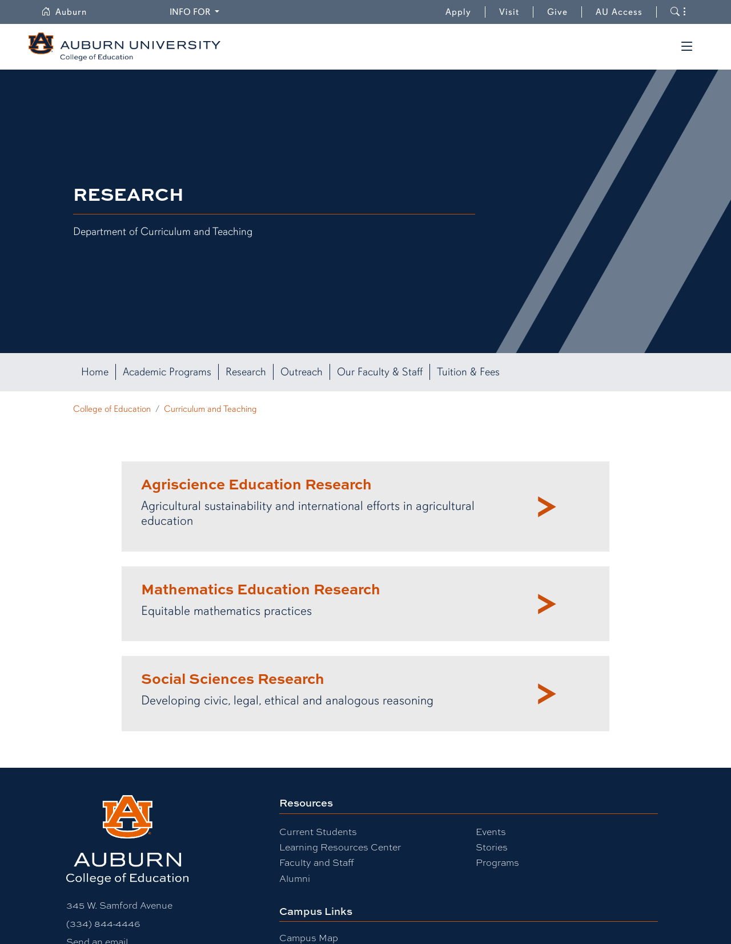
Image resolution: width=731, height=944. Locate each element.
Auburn (64, 12)
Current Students (318, 831)
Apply (458, 12)
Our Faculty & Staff (380, 372)
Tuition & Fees (468, 372)
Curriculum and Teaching (210, 409)
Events (491, 831)
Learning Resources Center (340, 846)
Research (246, 372)
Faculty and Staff (316, 862)
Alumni (294, 878)
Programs (497, 862)
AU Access (619, 12)
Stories (492, 846)
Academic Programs (167, 372)
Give (564, 12)
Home (95, 372)
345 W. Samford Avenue (119, 904)
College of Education (112, 409)
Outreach (301, 372)
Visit (509, 12)
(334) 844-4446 (103, 923)
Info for (191, 12)
